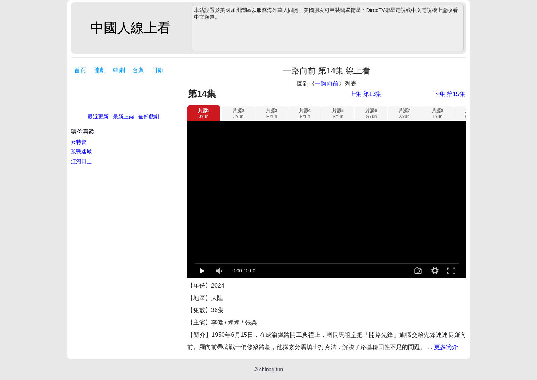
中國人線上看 (130, 27)
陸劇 (100, 70)
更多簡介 (446, 347)
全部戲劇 (148, 117)
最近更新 (98, 117)
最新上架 (123, 117)
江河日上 (81, 161)
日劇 (158, 70)
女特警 (79, 142)
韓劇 (119, 70)
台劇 (138, 70)
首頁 (80, 70)
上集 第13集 (365, 94)
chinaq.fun (271, 370)
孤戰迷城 (81, 152)
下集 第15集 (449, 94)
